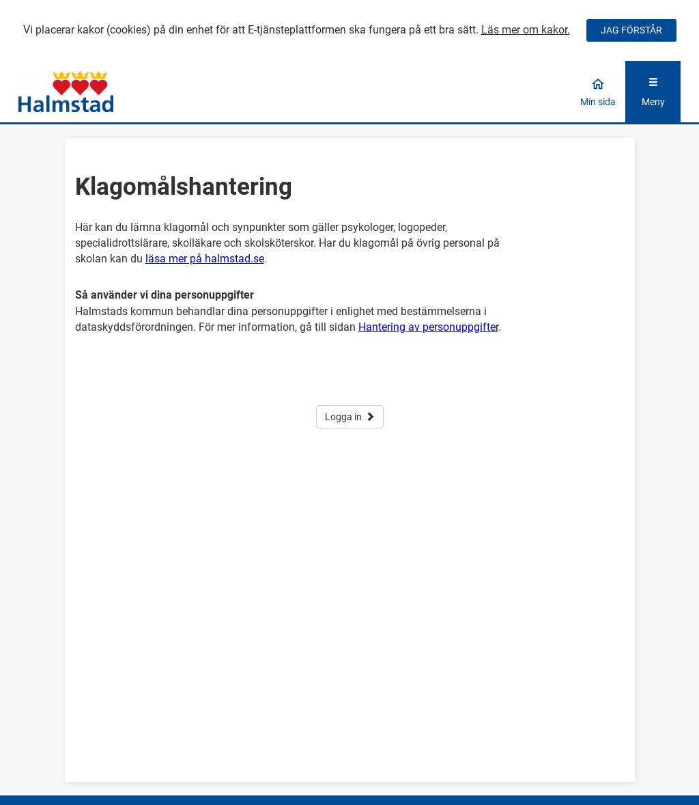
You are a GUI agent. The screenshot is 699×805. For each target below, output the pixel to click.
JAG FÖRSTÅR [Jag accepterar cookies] (631, 30)
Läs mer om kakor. (525, 29)
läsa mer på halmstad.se (204, 258)
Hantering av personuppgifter (428, 326)
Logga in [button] (350, 416)
